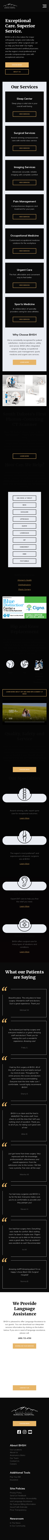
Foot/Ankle (24, 561)
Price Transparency (18, 1510)
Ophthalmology (24, 585)
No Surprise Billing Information (23, 1504)
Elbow (24, 526)
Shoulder (24, 512)
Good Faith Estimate (18, 1507)
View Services (24, 114)
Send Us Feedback (18, 1495)
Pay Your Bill (15, 1477)
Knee (24, 554)
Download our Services (24, 1346)
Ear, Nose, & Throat (24, 498)
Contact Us (24, 1388)
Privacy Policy (16, 1493)
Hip (24, 540)
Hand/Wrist (24, 547)
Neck (24, 505)
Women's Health (25, 580)
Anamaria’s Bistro (17, 1455)
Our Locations (16, 1449)
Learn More (24, 362)
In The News (15, 1523)
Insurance (14, 1480)
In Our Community (17, 1526)
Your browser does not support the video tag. (24, 712)
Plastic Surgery (24, 589)
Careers (13, 1464)
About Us (17, 71)
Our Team (14, 1458)
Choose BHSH (17, 65)
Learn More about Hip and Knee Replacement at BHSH (24, 693)
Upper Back (24, 519)
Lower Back (24, 533)
